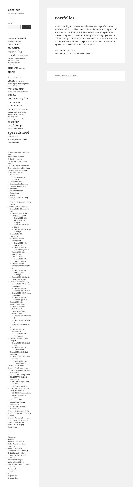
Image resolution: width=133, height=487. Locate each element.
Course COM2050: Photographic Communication (18, 254)
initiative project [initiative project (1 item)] (23, 84)
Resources (13, 195)
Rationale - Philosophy (16, 425)
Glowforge (11, 457)
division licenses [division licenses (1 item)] (13, 60)
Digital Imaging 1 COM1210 (17, 455)
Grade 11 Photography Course (18, 418)
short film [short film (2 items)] (13, 121)
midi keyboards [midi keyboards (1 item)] (22, 92)
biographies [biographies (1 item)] (12, 52)
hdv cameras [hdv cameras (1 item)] (20, 81)
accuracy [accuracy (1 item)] (11, 39)
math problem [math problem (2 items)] (16, 88)
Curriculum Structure (16, 366)
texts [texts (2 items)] (24, 139)
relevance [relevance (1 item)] (24, 119)
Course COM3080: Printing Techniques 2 (22, 289)
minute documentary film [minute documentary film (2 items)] (18, 96)
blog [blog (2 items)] (19, 51)
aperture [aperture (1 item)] (11, 41)
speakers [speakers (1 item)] (21, 128)
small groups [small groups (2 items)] (15, 125)
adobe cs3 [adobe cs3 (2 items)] (20, 38)
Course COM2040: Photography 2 (18, 239)
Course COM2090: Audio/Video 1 (18, 308)
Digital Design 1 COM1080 (17, 453)
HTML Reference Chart (20, 386)
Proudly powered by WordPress (66, 75)
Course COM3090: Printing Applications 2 (22, 298)
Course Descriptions (17, 182)
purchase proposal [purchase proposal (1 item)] (14, 119)
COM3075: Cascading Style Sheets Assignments (19, 389)
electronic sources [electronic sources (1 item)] (14, 65)
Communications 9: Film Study (19, 168)
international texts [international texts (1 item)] (14, 86)
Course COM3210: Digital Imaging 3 (20, 362)
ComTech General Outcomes (18, 170)
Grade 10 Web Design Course (18, 368)
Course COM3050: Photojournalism (20, 260)
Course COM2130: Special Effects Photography (21, 278)
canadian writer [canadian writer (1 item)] (22, 55)
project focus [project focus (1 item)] (22, 112)
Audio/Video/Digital (15, 448)
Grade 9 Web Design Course (18, 420)
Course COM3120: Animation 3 (20, 335)
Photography (12, 469)
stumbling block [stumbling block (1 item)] (13, 136)
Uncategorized (13, 478)
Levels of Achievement (16, 422)
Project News (12, 476)
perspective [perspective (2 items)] (14, 109)
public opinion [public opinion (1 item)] (13, 116)
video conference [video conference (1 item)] (13, 142)
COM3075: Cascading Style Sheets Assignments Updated (21, 395)
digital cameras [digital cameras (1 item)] (20, 58)
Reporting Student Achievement (16, 192)
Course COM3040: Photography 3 (20, 244)
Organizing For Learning (19, 184)
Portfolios (13, 188)
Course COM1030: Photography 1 (16, 235)
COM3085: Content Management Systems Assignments (17, 402)
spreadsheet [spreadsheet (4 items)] (18, 132)
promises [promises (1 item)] (21, 114)
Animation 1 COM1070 (16, 442)
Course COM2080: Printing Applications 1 (21, 294)
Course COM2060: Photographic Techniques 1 (21, 265)
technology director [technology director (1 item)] (14, 139)
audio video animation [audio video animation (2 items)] (14, 46)
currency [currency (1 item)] (11, 58)
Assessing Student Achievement (16, 174)
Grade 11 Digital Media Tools (18, 411)
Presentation (12, 471)
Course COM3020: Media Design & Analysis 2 (20, 220)
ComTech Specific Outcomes (18, 207)
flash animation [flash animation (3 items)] (15, 74)
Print (10, 473)
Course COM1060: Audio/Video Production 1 (19, 303)
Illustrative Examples (15, 460)
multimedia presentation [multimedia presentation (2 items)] (15, 103)
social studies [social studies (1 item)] (12, 128)
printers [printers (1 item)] (25, 109)
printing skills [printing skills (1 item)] (12, 112)
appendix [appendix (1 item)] (18, 41)
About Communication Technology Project (16, 158)
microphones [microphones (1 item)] (12, 92)
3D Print (11, 439)
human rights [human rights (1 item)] (12, 84)
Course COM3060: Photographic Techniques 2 (20, 272)
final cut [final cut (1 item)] (22, 68)
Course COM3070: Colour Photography (21, 248)
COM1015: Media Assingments (18, 166)
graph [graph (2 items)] (11, 80)
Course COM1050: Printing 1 (20, 282)
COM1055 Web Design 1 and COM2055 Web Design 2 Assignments (20, 377)
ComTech (14, 10)
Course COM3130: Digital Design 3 (20, 348)
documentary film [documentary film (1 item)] (14, 62)
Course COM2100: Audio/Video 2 (18, 312)
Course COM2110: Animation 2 (18, 330)
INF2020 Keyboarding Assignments (18, 407)
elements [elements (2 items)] (13, 67)
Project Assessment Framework (18, 178)
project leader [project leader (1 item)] (12, 114)
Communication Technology (18, 451)
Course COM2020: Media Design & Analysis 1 (20, 214)
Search (10, 23)
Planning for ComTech (18, 186)
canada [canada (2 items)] (12, 55)
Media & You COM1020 (16, 462)
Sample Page (12, 427)
